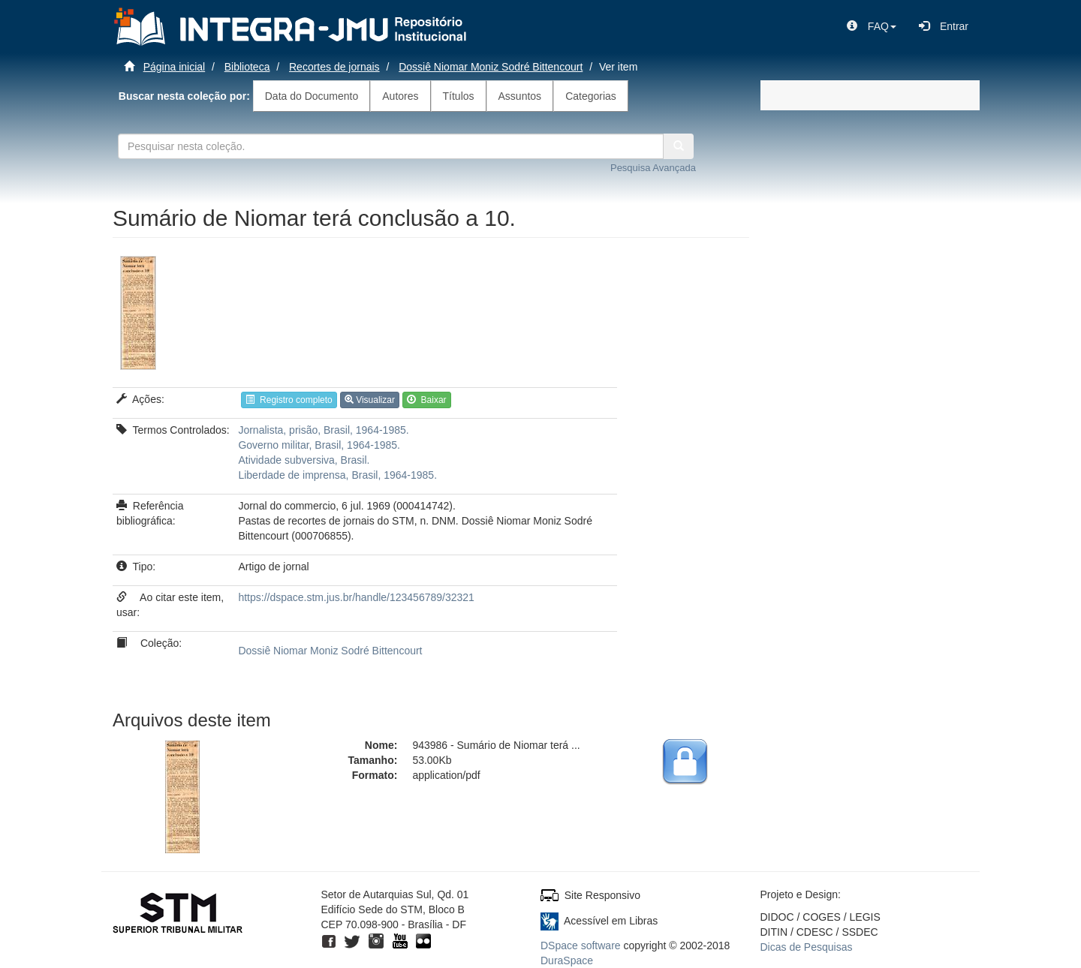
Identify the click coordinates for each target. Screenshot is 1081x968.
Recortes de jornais (334, 67)
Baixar (427, 400)
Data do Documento (312, 96)
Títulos (458, 96)
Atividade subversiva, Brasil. (303, 460)
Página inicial (174, 67)
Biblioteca (247, 67)
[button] (872, 26)
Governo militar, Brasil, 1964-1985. (319, 445)
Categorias (590, 96)
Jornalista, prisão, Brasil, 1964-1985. (323, 430)
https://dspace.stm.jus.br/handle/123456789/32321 (356, 597)
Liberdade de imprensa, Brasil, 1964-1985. (337, 475)
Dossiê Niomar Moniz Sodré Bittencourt (491, 67)
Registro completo (288, 400)
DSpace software (580, 945)
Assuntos (520, 96)
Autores (400, 96)
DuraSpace (566, 960)
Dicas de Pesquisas (806, 947)
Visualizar (370, 400)
